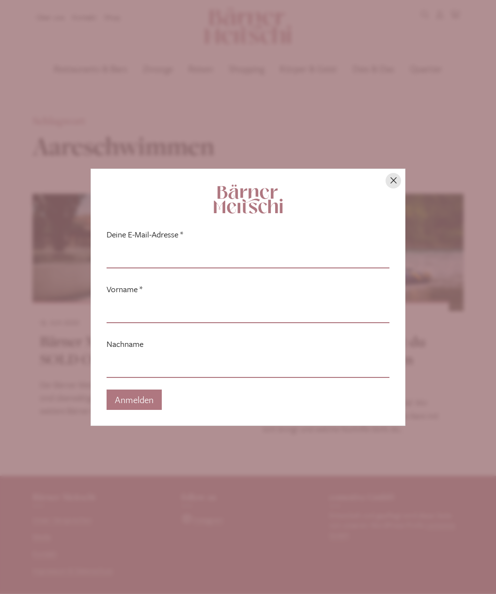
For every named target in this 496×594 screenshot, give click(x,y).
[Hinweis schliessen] (393, 180)
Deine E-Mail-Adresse (145, 234)
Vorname (124, 289)
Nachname (125, 344)
